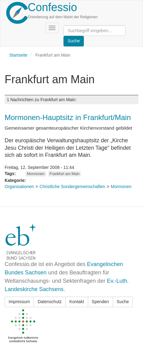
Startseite (18, 55)
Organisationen (19, 186)
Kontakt (76, 301)
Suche (123, 301)
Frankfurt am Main (65, 174)
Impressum (19, 301)
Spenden (100, 301)
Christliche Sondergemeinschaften (72, 186)
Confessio (52, 7)
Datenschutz (50, 301)
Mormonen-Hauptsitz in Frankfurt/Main (68, 117)
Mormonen (35, 174)
